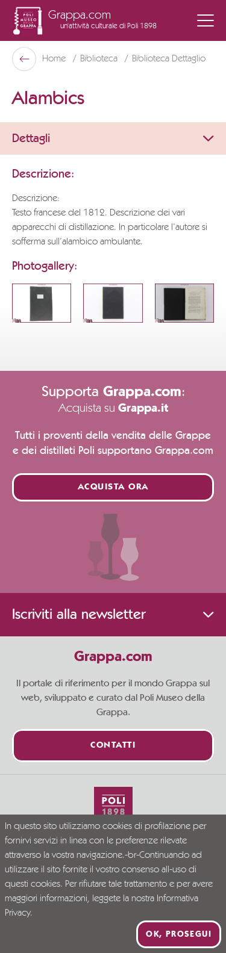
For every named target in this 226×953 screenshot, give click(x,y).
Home (55, 59)
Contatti (113, 745)
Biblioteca (100, 59)
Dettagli (113, 138)
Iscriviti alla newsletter (113, 614)
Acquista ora (113, 487)
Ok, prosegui (179, 934)
